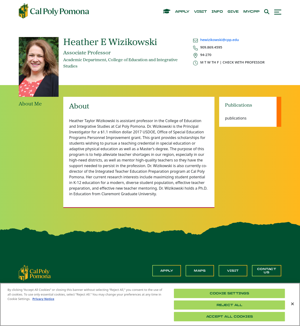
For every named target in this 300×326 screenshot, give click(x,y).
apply (182, 12)
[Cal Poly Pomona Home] (54, 11)
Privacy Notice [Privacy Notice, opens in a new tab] (43, 299)
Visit (233, 270)
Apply (166, 270)
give (233, 12)
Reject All (229, 305)
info (217, 12)
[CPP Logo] (35, 272)
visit (200, 12)
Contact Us (266, 270)
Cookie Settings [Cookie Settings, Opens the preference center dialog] (229, 293)
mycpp (251, 12)
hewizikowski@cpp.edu (219, 39)
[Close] (292, 304)
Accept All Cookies (229, 316)
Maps (200, 270)
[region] (150, 304)
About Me (30, 104)
